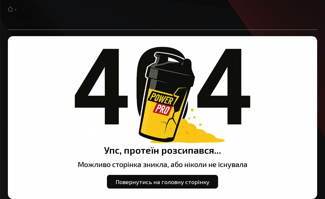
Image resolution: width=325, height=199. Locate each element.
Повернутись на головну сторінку (162, 181)
